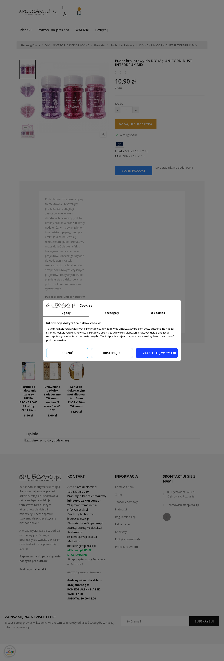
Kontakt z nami (124, 487)
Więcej (101, 30)
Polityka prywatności (128, 539)
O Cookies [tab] (158, 313)
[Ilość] (127, 110)
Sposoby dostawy (126, 502)
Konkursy (121, 532)
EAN (118, 156)
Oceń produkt (133, 170)
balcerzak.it (40, 569)
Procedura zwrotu (126, 547)
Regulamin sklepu (126, 517)
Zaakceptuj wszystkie (160, 353)
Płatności (121, 509)
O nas (118, 494)
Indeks (119, 151)
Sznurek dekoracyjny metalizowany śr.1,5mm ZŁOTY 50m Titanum (77, 396)
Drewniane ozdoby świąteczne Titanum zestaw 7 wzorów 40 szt (52, 398)
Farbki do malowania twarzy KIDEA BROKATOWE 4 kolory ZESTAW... (28, 398)
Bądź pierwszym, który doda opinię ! (47, 440)
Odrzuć (67, 353)
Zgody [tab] (66, 313)
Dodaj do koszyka (136, 124)
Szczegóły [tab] (112, 313)
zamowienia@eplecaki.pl (184, 505)
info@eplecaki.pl (87, 487)
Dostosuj (112, 353)
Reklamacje (122, 524)
